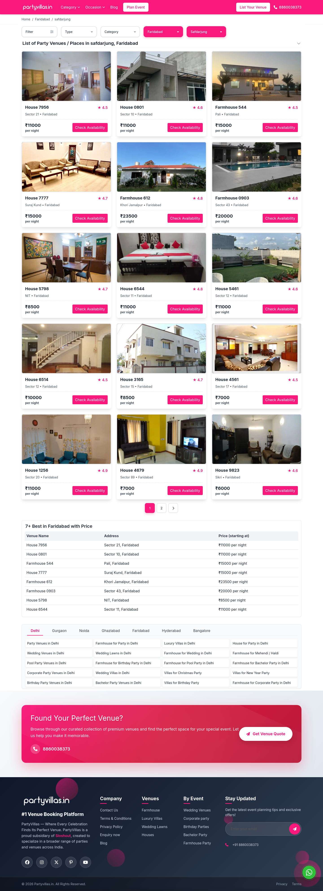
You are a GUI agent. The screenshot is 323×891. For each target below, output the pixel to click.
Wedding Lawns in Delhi (113, 653)
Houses (148, 835)
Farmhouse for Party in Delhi (117, 643)
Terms (296, 884)
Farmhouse (151, 810)
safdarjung (62, 19)
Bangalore (201, 630)
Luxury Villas (152, 818)
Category (70, 7)
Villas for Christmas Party (183, 673)
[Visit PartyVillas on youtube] (85, 862)
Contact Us (109, 810)
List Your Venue (253, 7)
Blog (114, 7)
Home (26, 19)
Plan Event (136, 7)
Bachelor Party (195, 835)
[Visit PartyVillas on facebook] (27, 862)
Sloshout (63, 835)
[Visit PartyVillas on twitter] (56, 862)
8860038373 (287, 7)
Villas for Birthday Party (181, 683)
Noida (84, 630)
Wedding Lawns (154, 827)
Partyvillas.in (44, 884)
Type (79, 32)
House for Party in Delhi (250, 643)
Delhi (35, 630)
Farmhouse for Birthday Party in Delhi (123, 663)
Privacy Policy (111, 827)
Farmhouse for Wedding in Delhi (188, 653)
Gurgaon (59, 630)
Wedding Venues (197, 810)
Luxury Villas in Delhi (179, 643)
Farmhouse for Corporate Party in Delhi (262, 683)
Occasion (95, 7)
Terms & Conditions (115, 818)
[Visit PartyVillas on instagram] (41, 862)
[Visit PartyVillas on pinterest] (70, 862)
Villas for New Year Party (251, 673)
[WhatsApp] (309, 872)
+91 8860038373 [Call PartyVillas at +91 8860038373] (245, 845)
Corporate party (196, 818)
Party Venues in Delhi (43, 643)
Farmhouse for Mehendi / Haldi (256, 653)
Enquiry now (110, 835)
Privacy (281, 884)
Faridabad (42, 19)
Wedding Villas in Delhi (113, 673)
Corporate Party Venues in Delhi (51, 673)
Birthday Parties (196, 827)
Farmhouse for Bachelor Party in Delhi (261, 663)
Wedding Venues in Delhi (45, 653)
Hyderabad (171, 630)
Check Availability (90, 127)
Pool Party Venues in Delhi (46, 663)
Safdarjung (206, 32)
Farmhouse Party (197, 843)
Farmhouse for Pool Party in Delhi (189, 663)
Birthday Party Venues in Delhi (49, 683)
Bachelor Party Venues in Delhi (118, 683)
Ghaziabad (111, 630)
